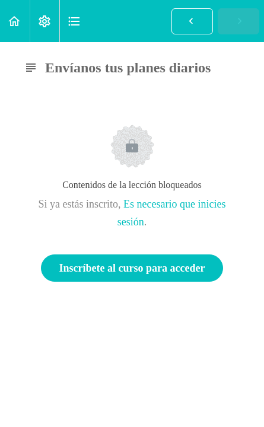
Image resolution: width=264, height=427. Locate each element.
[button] (15, 21)
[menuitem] (44, 21)
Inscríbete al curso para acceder (132, 268)
